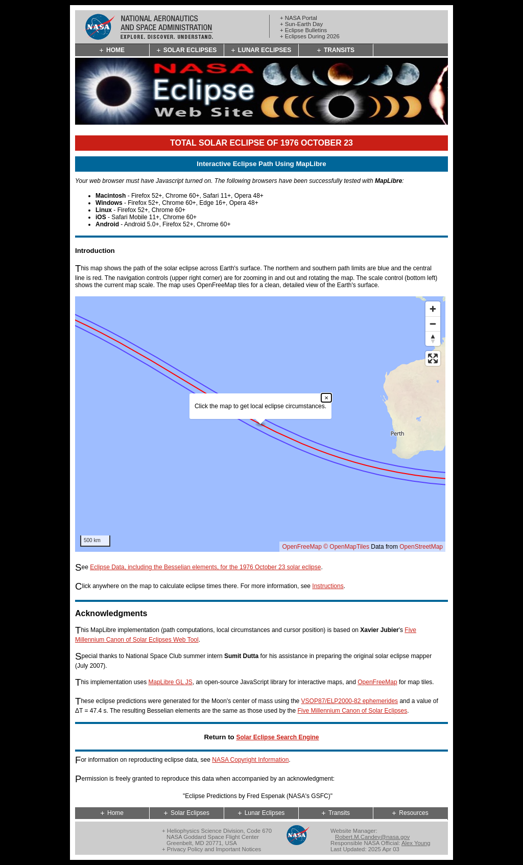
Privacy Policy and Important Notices (214, 849)
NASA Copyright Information (250, 759)
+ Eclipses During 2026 (310, 36)
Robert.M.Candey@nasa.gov (372, 837)
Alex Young (416, 843)
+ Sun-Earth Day (301, 24)
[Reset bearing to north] (432, 338)
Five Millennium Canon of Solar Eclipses (353, 710)
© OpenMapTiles (346, 546)
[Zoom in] (432, 308)
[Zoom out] (432, 323)
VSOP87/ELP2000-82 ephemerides (349, 701)
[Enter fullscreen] (432, 358)
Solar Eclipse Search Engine (277, 737)
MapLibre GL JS (170, 682)
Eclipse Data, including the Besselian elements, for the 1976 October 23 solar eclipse (205, 567)
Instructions (327, 586)
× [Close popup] (326, 398)
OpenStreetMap (421, 546)
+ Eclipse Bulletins (303, 30)
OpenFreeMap (301, 546)
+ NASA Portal (298, 18)
